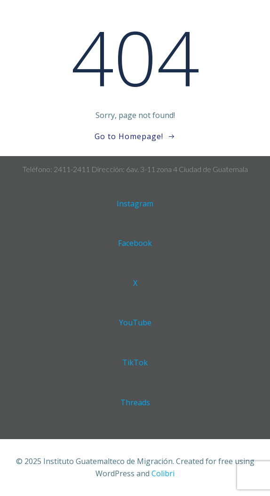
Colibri (163, 473)
